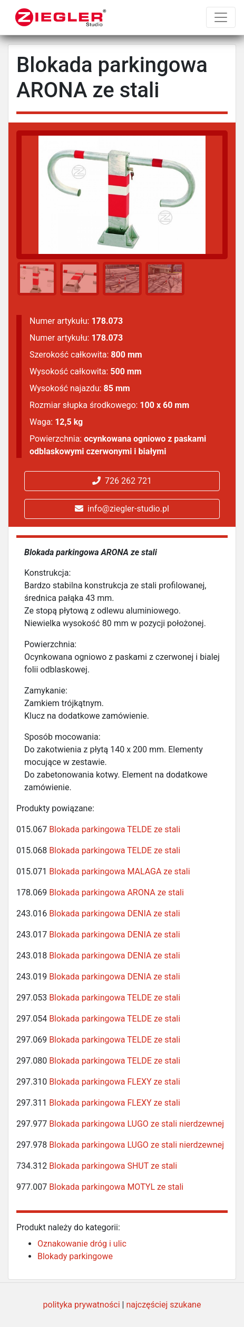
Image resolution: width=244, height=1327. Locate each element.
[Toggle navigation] (221, 17)
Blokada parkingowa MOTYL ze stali (116, 1187)
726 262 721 (122, 481)
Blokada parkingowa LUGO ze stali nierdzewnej (136, 1124)
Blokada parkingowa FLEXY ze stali (114, 1082)
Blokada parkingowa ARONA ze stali (116, 892)
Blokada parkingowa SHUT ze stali (113, 1166)
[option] (35, 278)
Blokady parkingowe (75, 1256)
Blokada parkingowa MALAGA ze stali (119, 871)
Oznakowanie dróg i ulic (81, 1244)
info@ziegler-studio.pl (122, 509)
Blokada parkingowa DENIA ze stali (114, 913)
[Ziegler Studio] (61, 17)
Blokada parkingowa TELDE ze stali (114, 829)
